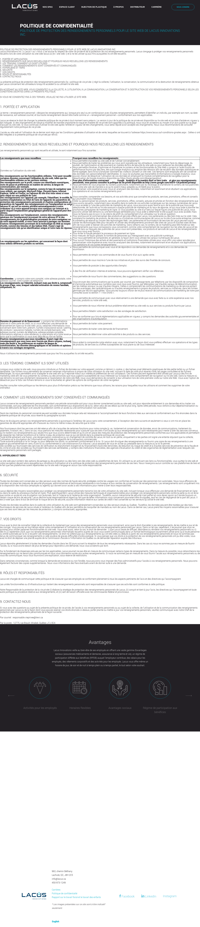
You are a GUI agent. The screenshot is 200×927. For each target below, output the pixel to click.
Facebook (127, 896)
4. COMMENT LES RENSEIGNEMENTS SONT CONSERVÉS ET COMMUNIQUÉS (38, 65)
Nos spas (48, 7)
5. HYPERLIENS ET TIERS (12, 67)
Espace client (67, 7)
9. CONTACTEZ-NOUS (10, 76)
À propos (118, 7)
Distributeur (137, 7)
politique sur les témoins (35, 385)
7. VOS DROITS (7, 72)
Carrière (156, 7)
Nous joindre (183, 7)
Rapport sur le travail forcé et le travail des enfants (76, 897)
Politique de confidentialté (64, 893)
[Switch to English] (168, 7)
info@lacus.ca (59, 878)
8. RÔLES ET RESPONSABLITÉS (15, 74)
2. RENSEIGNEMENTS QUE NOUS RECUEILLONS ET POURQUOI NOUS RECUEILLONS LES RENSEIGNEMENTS (54, 61)
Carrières (56, 889)
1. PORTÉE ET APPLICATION (13, 59)
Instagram (170, 896)
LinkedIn (148, 896)
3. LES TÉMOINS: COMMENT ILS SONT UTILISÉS (23, 63)
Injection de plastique (94, 7)
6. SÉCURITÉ (6, 70)
